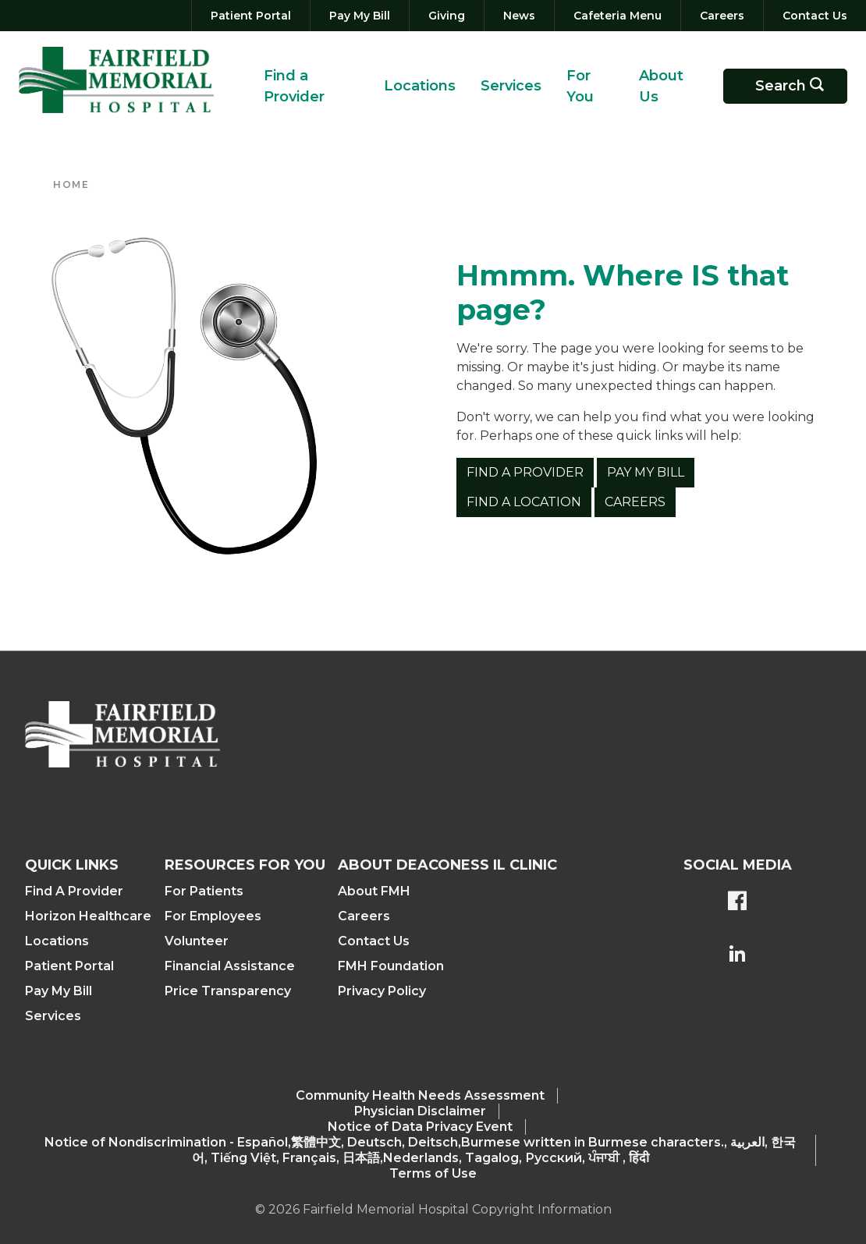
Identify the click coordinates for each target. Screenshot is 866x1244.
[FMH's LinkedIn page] (737, 955)
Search (795, 86)
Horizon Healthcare (88, 916)
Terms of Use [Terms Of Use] (433, 1173)
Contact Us (374, 941)
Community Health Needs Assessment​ (420, 1095)
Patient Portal (69, 966)
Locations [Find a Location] (57, 941)
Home (71, 184)
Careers (635, 501)
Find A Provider (74, 891)
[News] (519, 15)
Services (511, 85)
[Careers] (722, 15)
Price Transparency (228, 991)
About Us (661, 86)
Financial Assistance (230, 966)
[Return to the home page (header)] (116, 80)
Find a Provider (294, 86)
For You (580, 86)
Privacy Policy (382, 991)
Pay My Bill (645, 472)
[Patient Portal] (251, 15)
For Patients (204, 891)
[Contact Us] (812, 15)
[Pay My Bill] (360, 15)
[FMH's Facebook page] (737, 902)
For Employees (213, 916)
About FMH (374, 891)
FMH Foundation (391, 966)
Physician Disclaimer (420, 1111)
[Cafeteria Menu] (617, 15)
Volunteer (197, 941)
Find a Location (524, 501)
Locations (420, 85)
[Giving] (447, 15)
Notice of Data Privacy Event (420, 1126)
